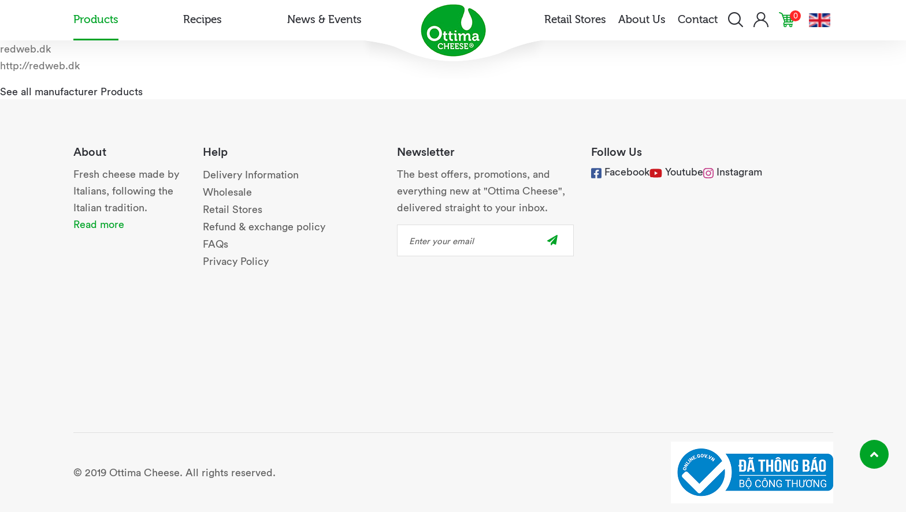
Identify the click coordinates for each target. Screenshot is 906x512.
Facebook (620, 171)
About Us (642, 18)
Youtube (684, 171)
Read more (98, 223)
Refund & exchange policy (264, 226)
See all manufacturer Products (71, 91)
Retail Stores (575, 18)
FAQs (215, 243)
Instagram (732, 171)
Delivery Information (251, 174)
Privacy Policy (236, 260)
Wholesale (227, 191)
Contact (698, 18)
